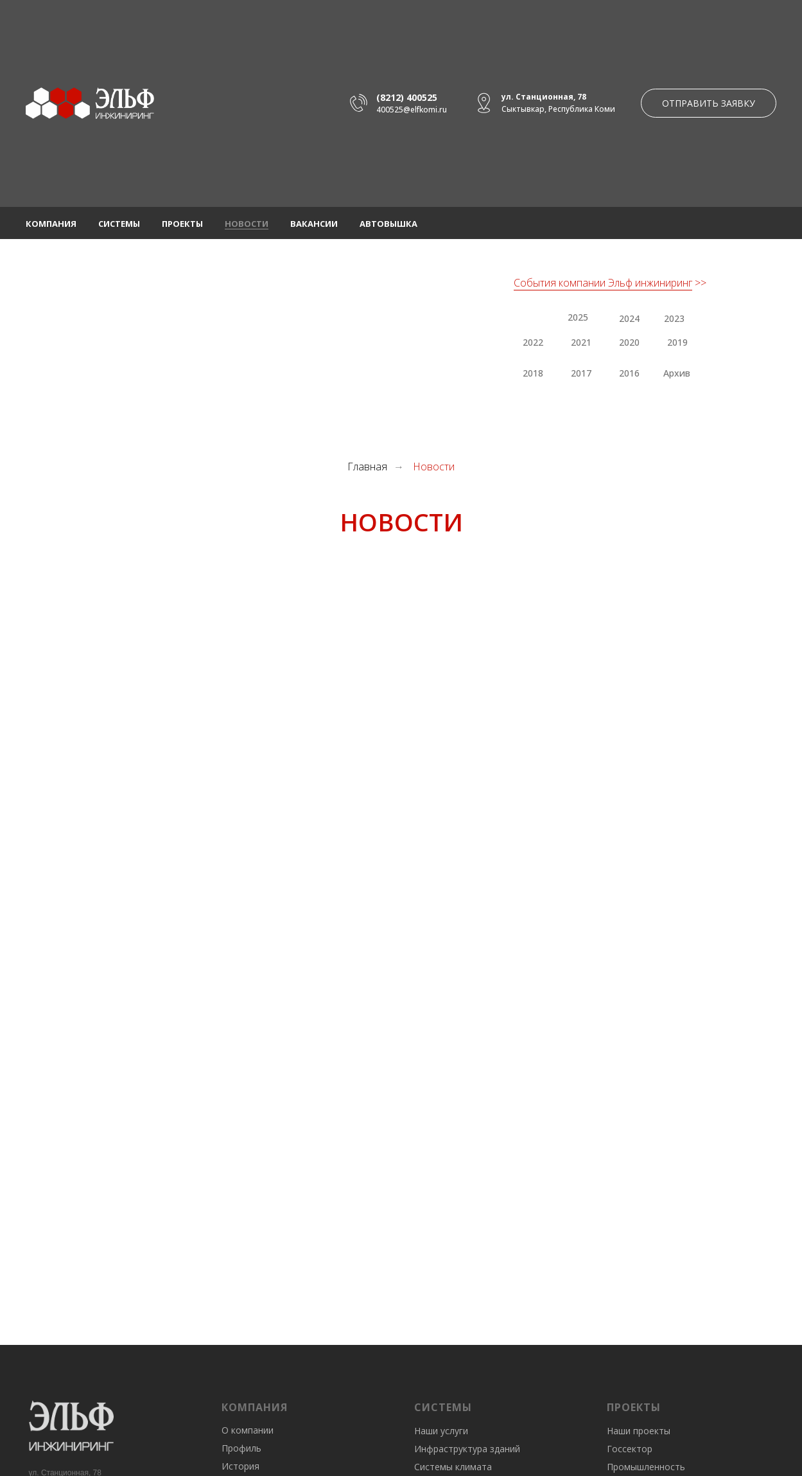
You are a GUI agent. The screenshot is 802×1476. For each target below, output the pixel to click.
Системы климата (453, 1467)
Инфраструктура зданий (467, 1449)
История (240, 1466)
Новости (246, 223)
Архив (676, 373)
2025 (578, 317)
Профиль (241, 1448)
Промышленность (646, 1467)
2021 (581, 342)
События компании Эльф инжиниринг (603, 283)
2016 (629, 373)
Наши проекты (638, 1431)
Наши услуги (441, 1431)
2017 (581, 373)
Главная (367, 467)
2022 (533, 342)
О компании (248, 1430)
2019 (677, 342)
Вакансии (314, 223)
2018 (533, 373)
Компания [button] (51, 223)
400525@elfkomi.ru (411, 109)
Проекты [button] (182, 223)
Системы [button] (119, 223)
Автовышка (388, 223)
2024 (629, 318)
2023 (674, 318)
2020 (629, 342)
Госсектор (629, 1449)
